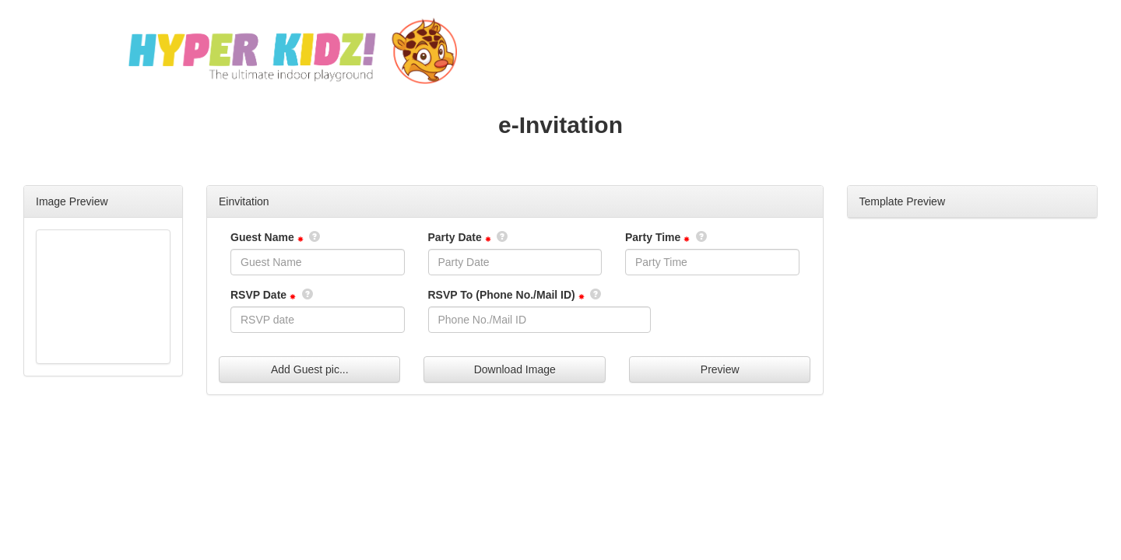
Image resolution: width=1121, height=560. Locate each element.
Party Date (455, 237)
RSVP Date (258, 295)
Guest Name (262, 237)
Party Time (652, 237)
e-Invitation (560, 125)
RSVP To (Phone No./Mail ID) (501, 295)
